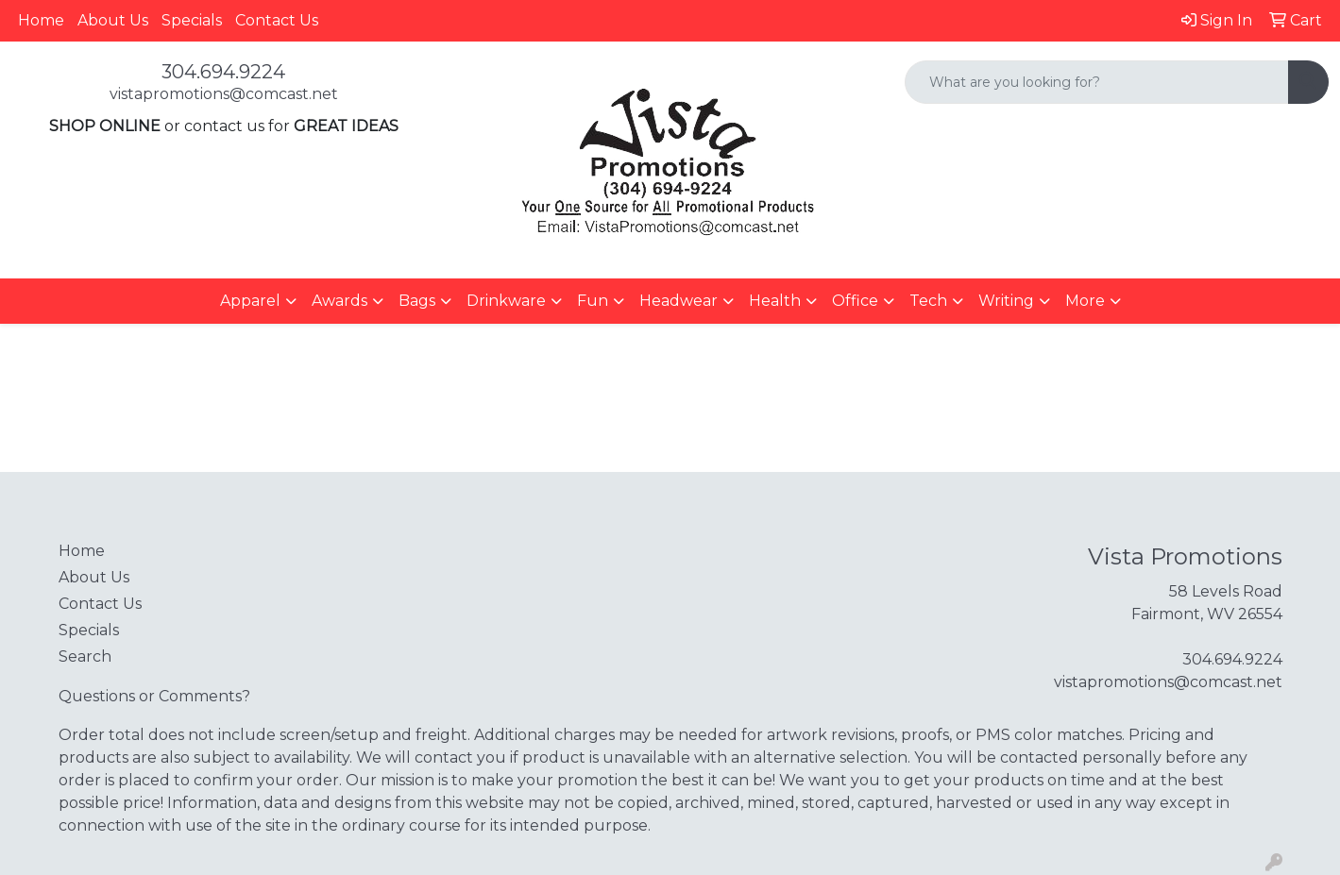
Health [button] (775, 301)
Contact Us (276, 20)
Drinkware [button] (506, 301)
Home (41, 20)
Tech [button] (928, 301)
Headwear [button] (678, 301)
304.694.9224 (223, 71)
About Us (112, 20)
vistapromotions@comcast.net (224, 94)
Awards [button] (339, 301)
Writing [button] (1006, 301)
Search (85, 656)
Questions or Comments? (154, 696)
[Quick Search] (1097, 82)
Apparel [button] (250, 301)
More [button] (1085, 301)
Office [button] (855, 301)
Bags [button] (417, 301)
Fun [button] (592, 301)
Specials (191, 20)
